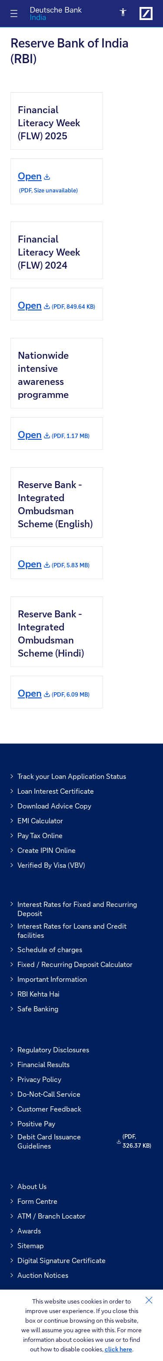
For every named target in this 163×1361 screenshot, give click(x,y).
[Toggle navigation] (13, 13)
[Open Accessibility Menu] (123, 12)
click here (118, 1349)
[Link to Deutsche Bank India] (146, 13)
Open (48, 182)
